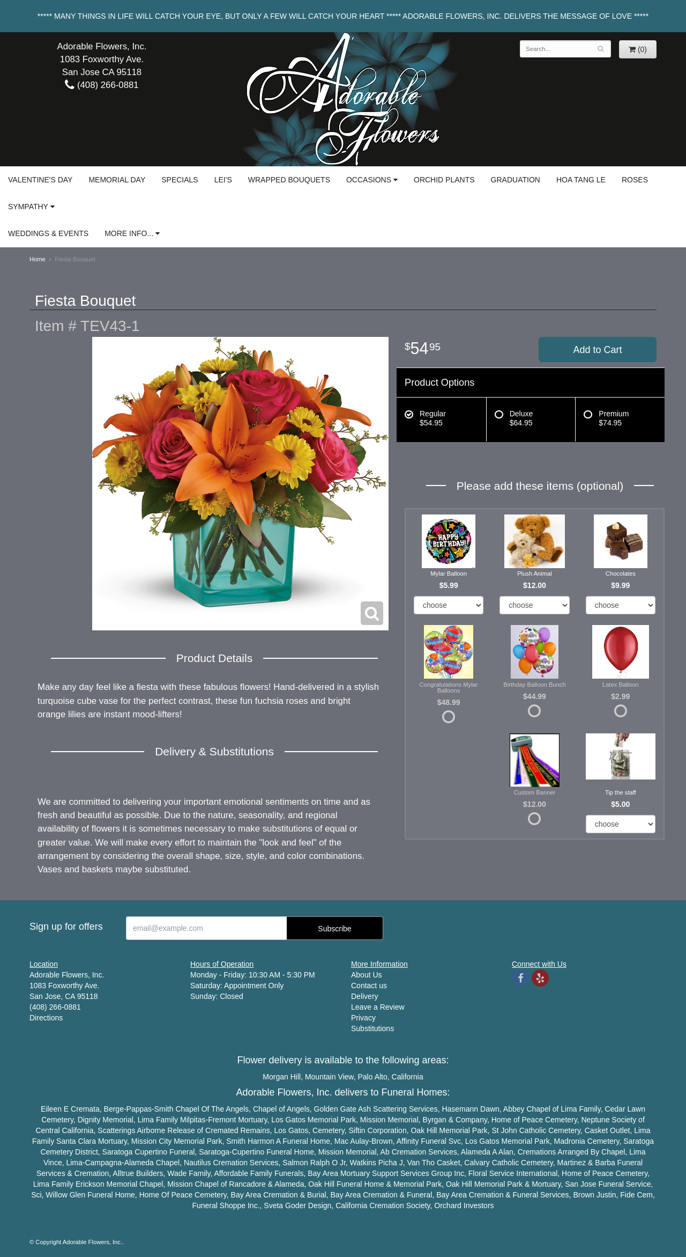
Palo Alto (372, 1076)
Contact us (369, 985)
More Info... (129, 233)
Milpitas (192, 1119)
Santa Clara (76, 1141)
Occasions (368, 179)
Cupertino (151, 1152)
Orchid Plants (444, 179)
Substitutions (372, 1028)
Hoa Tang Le (581, 179)
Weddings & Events (48, 233)
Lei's (223, 179)
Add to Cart (597, 349)
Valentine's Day (40, 179)
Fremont (222, 1119)
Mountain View (329, 1076)
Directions (46, 1017)
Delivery (364, 996)
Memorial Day (116, 179)
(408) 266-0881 (101, 85)
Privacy (363, 1017)
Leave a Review (378, 1007)
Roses (635, 179)
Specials (179, 179)
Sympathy (28, 206)
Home (37, 259)
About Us (366, 975)
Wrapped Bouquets (289, 179)
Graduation (515, 179)
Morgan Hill (282, 1076)
